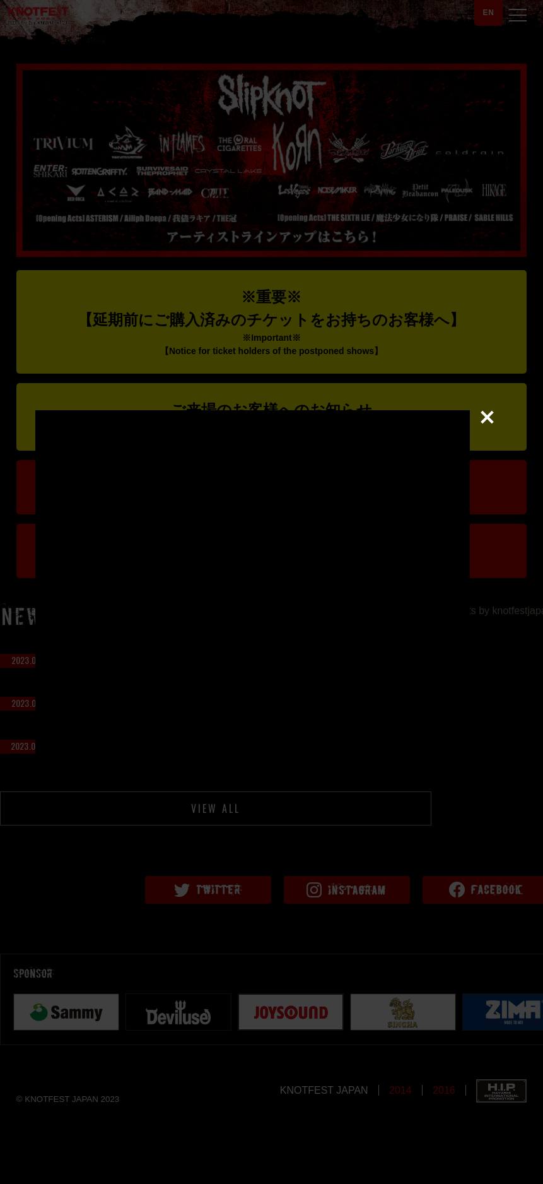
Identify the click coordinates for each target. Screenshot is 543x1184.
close (488, 584)
